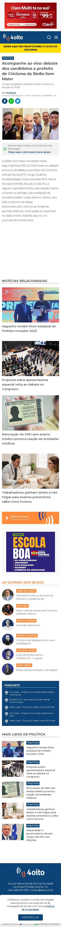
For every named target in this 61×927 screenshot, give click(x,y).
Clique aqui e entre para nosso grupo (29, 152)
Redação (11, 93)
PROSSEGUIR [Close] (30, 917)
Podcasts (12, 685)
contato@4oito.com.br (41, 890)
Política (8, 58)
